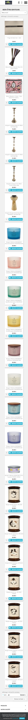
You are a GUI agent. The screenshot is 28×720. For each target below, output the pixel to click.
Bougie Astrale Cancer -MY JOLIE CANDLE (14, 505)
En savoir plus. (16, 718)
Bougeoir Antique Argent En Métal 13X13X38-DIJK (14, 126)
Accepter (22, 718)
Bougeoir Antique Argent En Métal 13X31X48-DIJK (14, 155)
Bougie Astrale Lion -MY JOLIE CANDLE (14, 592)
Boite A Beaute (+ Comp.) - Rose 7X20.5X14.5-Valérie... (14, 97)
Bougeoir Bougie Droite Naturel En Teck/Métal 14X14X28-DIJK (14, 213)
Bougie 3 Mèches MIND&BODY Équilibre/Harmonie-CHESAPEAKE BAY (14, 302)
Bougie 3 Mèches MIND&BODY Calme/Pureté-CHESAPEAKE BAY (14, 272)
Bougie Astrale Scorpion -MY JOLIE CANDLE (14, 680)
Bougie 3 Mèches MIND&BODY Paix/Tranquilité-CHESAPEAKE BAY (14, 388)
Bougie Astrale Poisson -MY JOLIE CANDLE (14, 622)
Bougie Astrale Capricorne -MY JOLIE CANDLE (14, 534)
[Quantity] (6, 44)
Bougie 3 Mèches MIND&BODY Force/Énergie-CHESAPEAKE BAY (14, 330)
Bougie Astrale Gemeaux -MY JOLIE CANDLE (14, 563)
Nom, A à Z (14, 13)
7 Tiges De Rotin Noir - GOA (14, 38)
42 (9, 695)
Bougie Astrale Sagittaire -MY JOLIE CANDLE (14, 651)
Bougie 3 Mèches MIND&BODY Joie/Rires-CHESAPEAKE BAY (14, 359)
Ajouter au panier (15, 44)
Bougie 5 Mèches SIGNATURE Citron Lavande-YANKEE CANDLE (14, 476)
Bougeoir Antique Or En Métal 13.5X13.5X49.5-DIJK (14, 184)
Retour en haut (19, 699)
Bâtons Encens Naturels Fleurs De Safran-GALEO (14, 67)
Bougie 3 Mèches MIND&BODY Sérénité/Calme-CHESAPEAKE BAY (14, 447)
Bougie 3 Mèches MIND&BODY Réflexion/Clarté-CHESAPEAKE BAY (14, 417)
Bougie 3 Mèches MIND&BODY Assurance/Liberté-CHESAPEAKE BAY (14, 242)
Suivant (23, 695)
